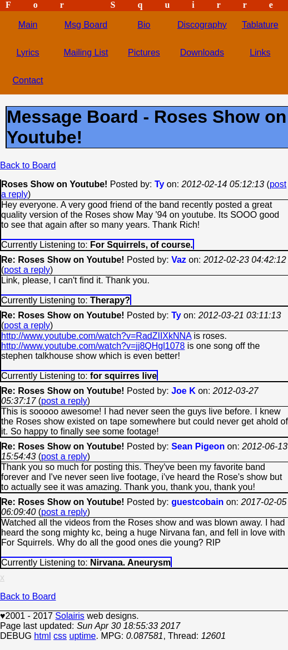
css (60, 636)
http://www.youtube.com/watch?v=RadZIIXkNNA (96, 336)
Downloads (202, 52)
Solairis (69, 616)
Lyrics (27, 52)
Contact (27, 80)
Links (260, 52)
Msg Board (85, 24)
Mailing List (85, 52)
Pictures (144, 52)
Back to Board (28, 165)
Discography (202, 24)
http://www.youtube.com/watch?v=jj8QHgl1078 (93, 346)
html (42, 636)
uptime (82, 636)
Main (28, 24)
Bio (143, 24)
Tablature (260, 24)
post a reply (27, 269)
